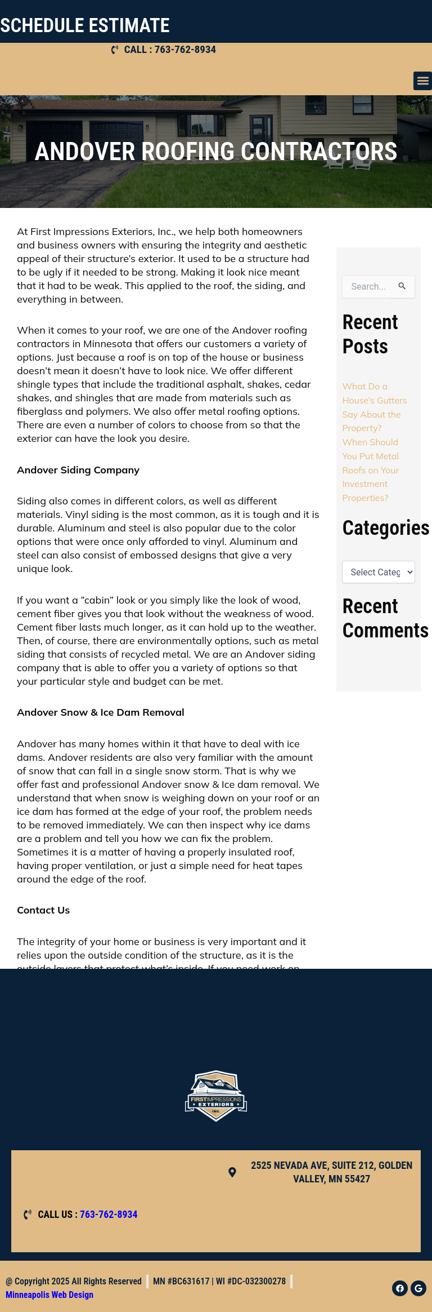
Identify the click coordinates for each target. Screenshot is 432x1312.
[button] (422, 81)
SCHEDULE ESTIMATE (88, 25)
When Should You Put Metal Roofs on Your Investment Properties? (370, 467)
